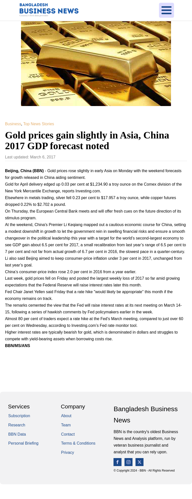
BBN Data (17, 434)
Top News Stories (38, 124)
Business (13, 124)
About (66, 416)
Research (16, 425)
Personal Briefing (23, 443)
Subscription (19, 416)
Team (66, 425)
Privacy (67, 452)
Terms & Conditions (78, 443)
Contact (68, 434)
